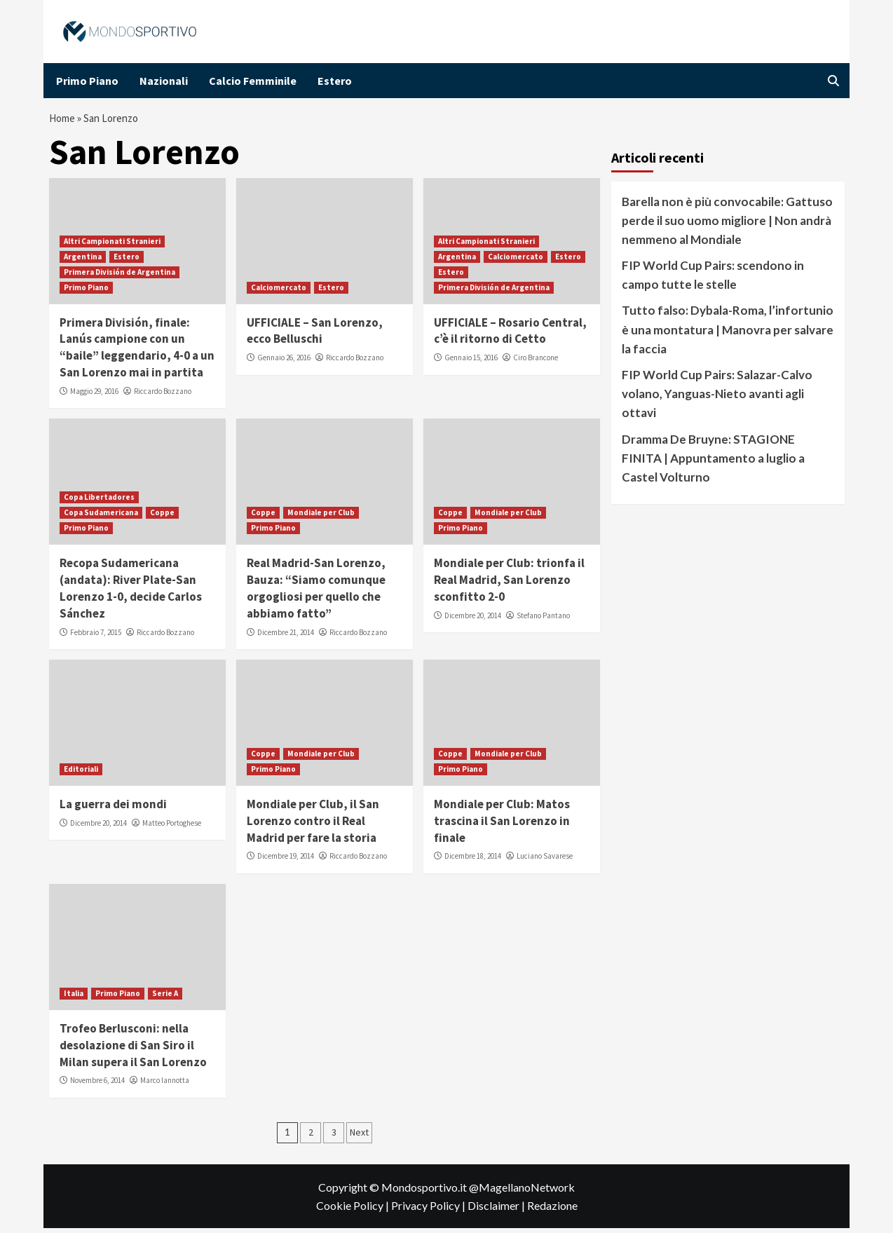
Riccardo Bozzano (162, 396)
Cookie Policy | (353, 1209)
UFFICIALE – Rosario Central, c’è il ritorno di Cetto (510, 335)
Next (359, 1137)
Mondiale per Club (321, 517)
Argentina (83, 261)
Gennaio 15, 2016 (471, 362)
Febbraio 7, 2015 (95, 636)
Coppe (162, 517)
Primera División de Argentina (119, 276)
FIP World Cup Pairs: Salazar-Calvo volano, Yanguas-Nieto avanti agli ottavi (717, 398)
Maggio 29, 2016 (94, 396)
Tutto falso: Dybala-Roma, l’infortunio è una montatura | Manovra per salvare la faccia (727, 334)
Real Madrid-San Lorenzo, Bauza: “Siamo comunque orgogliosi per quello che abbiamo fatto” (316, 592)
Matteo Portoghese (171, 828)
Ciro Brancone (535, 362)
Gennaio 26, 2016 (284, 362)
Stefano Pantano (543, 620)
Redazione (552, 1209)
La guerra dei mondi (113, 809)
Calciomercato (278, 292)
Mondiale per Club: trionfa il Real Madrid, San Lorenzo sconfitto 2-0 (509, 584)
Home (64, 121)
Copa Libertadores (99, 502)
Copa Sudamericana (101, 517)
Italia (73, 998)
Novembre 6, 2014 (97, 1085)
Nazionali (163, 81)
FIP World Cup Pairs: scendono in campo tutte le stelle (713, 280)
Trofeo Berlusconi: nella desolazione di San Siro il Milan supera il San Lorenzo (133, 1050)
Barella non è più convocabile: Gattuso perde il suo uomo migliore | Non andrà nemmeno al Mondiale (727, 224)
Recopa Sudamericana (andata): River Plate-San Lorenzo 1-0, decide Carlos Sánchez (131, 592)
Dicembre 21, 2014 (285, 636)
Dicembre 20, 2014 (472, 620)
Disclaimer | (497, 1209)
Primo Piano (87, 81)
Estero (335, 81)
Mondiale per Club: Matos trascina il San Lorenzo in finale (502, 825)
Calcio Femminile (252, 81)
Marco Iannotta (164, 1085)
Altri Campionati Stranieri (112, 245)
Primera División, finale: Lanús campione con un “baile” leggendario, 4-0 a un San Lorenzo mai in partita (137, 351)
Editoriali (81, 774)
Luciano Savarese (545, 861)
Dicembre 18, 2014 (472, 861)
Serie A (165, 998)
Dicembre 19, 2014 (285, 861)
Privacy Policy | (429, 1209)
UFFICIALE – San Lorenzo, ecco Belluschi (315, 335)
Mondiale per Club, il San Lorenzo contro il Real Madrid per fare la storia (313, 825)
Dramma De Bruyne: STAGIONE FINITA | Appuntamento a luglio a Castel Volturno (713, 462)
